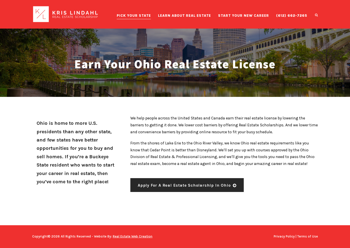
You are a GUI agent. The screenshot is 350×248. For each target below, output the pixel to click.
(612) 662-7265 (291, 15)
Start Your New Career (243, 15)
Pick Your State (134, 15)
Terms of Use (307, 236)
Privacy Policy (284, 236)
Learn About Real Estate (184, 15)
